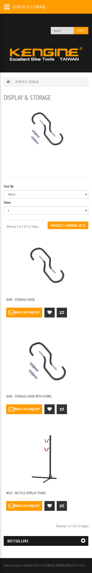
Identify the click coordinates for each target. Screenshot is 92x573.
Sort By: (9, 186)
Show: (7, 202)
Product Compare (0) (68, 225)
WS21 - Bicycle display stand (26, 493)
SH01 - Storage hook (20, 299)
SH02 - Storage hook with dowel (29, 396)
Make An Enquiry (24, 312)
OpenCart (19, 565)
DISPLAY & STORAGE (27, 82)
